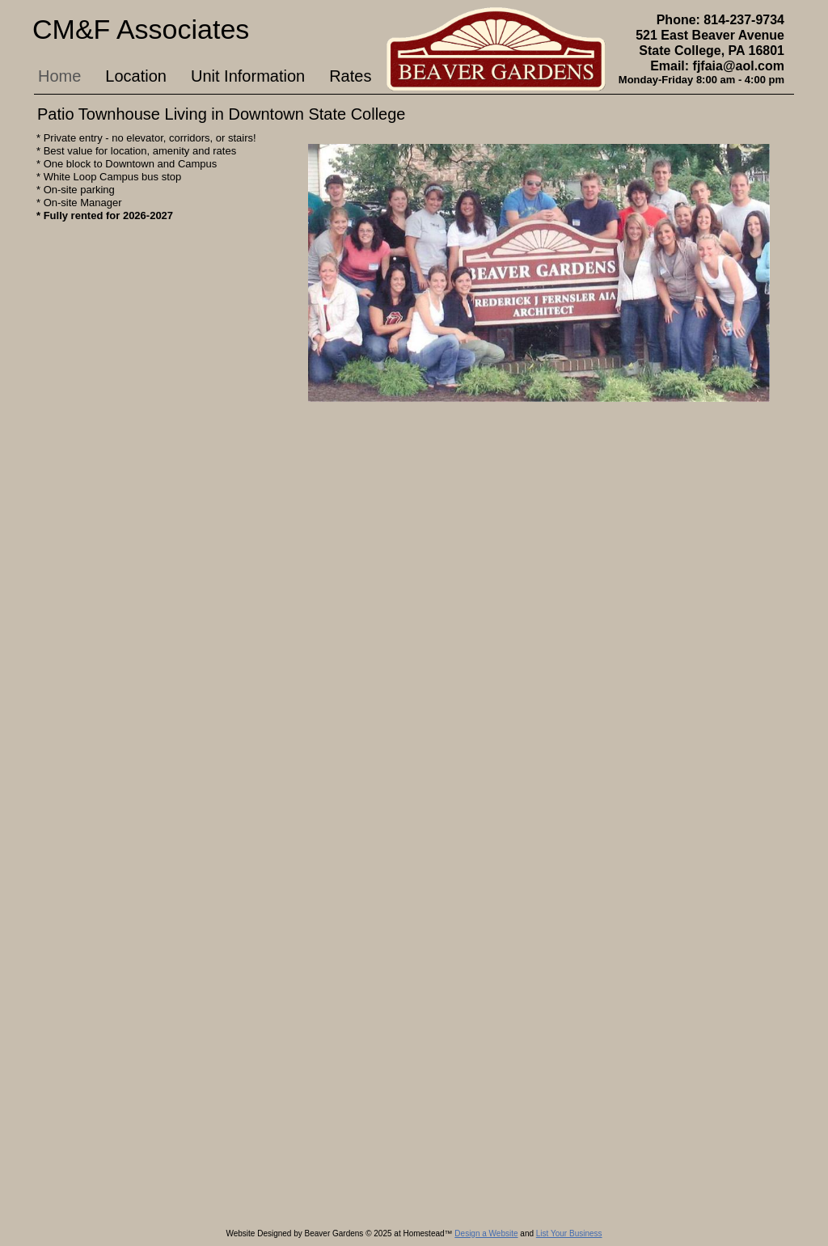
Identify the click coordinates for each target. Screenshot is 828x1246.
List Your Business (569, 1233)
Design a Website (486, 1233)
